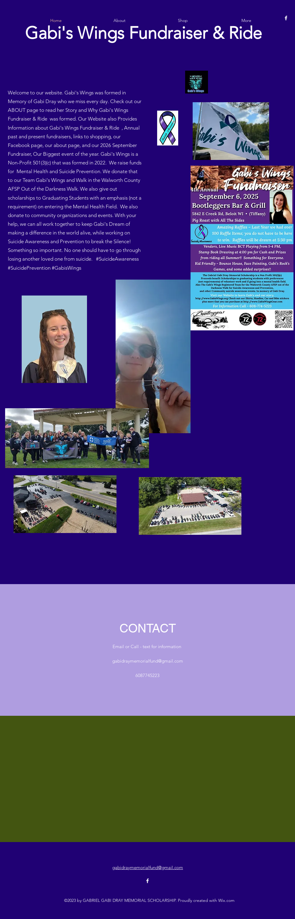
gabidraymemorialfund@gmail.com (147, 661)
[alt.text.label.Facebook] (286, 18)
